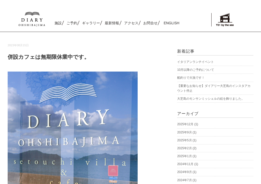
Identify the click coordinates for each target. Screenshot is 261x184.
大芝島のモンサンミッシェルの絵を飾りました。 (210, 98)
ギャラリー (91, 23)
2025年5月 (184, 140)
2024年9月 (184, 172)
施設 (58, 23)
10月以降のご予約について (195, 70)
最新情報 (112, 23)
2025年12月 (185, 124)
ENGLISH (171, 23)
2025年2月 (184, 148)
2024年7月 (184, 180)
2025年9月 (184, 132)
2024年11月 (185, 164)
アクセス (131, 23)
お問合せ (150, 23)
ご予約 (72, 23)
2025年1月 (184, 156)
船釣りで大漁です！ (191, 77)
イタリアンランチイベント (195, 62)
